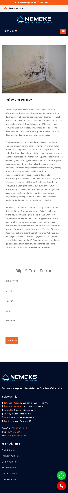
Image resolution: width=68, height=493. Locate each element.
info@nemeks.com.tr (17, 435)
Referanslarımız (14, 8)
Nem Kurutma (9, 479)
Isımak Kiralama (9, 473)
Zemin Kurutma (10, 462)
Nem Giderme (9, 450)
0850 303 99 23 (19, 428)
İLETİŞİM (11, 31)
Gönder (12, 340)
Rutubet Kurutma (11, 456)
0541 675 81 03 (46, 2)
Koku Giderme (9, 467)
